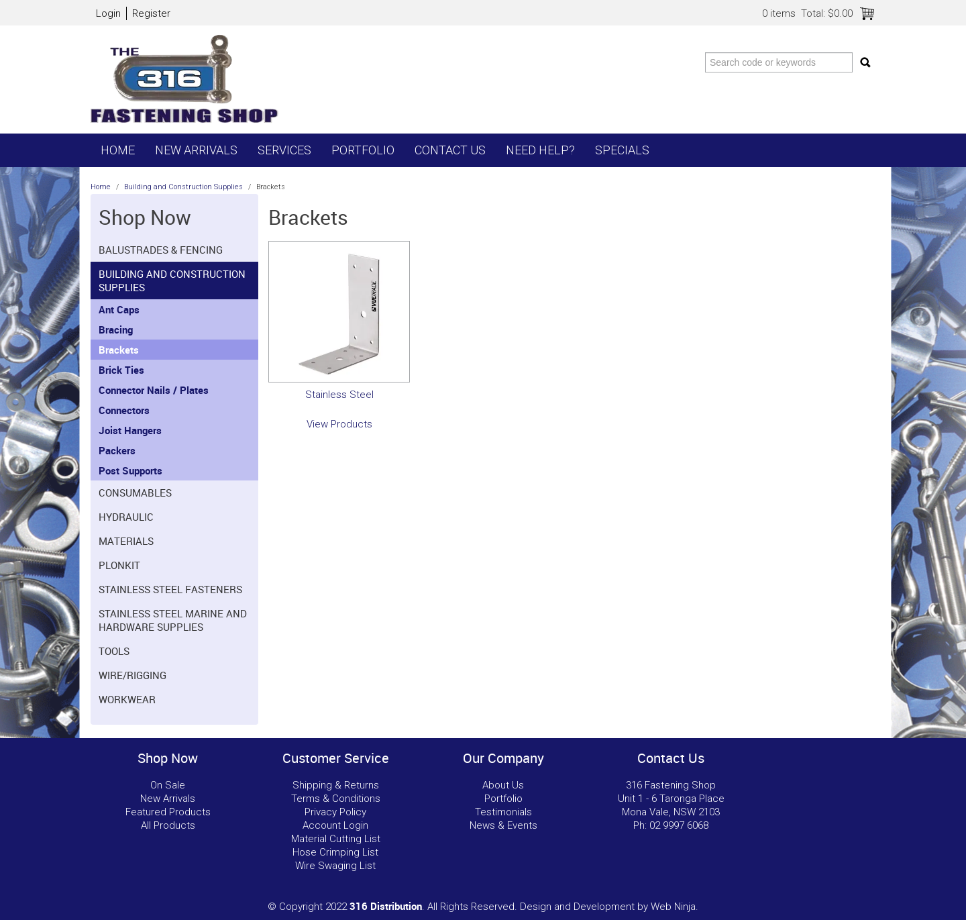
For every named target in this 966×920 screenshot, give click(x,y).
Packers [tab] (117, 450)
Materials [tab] (126, 541)
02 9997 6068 (678, 825)
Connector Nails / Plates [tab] (154, 390)
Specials (622, 150)
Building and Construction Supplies (183, 187)
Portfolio (362, 150)
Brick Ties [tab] (121, 369)
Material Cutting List (335, 839)
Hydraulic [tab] (126, 516)
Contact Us (450, 150)
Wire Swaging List (335, 866)
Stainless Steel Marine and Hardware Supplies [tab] (173, 620)
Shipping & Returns (335, 785)
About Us (503, 785)
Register (151, 13)
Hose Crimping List (335, 852)
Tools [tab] (114, 651)
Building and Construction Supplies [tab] (172, 280)
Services (284, 150)
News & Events (503, 825)
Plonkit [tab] (119, 565)
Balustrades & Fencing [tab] (161, 249)
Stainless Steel (339, 395)
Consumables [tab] (135, 492)
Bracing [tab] (116, 329)
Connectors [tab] (124, 410)
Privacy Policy (335, 812)
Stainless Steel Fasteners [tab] (170, 589)
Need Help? (540, 150)
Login (108, 13)
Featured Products (168, 812)
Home (118, 150)
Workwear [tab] (127, 699)
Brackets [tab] (119, 349)
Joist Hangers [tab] (130, 430)
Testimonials (503, 812)
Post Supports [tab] (130, 470)
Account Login (335, 825)
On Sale (167, 785)
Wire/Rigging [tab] (132, 675)
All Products (168, 825)
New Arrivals (196, 150)
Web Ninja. (674, 907)
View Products (339, 424)
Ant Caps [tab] (119, 309)
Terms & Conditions (335, 799)
